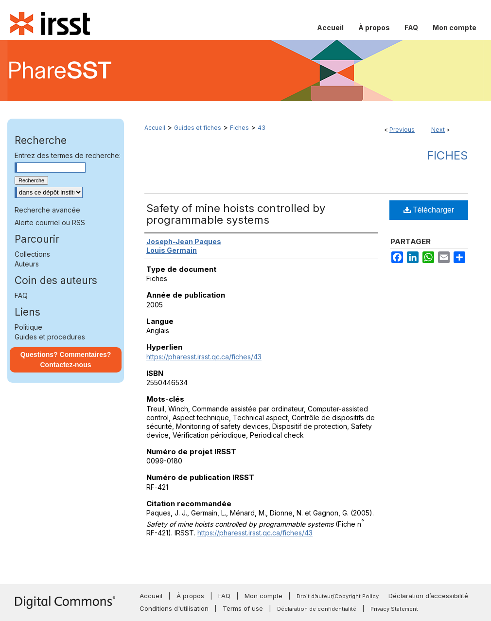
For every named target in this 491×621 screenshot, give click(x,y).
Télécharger (429, 210)
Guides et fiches (197, 127)
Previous (402, 129)
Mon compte (263, 596)
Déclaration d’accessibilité (428, 596)
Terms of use (243, 608)
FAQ (21, 295)
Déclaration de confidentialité (316, 608)
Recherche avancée (47, 210)
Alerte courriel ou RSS (50, 222)
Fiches (239, 127)
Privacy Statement (394, 608)
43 (261, 127)
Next (438, 129)
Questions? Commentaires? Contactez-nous (65, 360)
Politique (28, 327)
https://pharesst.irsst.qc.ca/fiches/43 (204, 357)
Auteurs (27, 264)
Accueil (154, 127)
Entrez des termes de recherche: (68, 155)
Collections (32, 254)
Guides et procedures (50, 337)
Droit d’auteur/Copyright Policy (338, 596)
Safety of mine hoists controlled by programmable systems (235, 214)
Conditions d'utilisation (174, 608)
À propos (190, 596)
